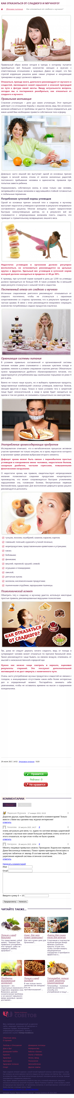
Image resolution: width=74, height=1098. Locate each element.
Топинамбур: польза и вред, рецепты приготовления (58, 984)
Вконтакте (25, 805)
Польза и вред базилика (8, 940)
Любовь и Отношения (12, 1049)
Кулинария (7, 1065)
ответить (7, 822)
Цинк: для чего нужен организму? (33, 940)
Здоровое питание (14, 9)
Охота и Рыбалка (35, 1058)
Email (5, 870)
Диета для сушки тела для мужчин (56, 940)
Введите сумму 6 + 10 (13, 899)
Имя (5, 866)
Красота (6, 1058)
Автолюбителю (34, 1068)
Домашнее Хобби (10, 1055)
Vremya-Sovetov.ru (25, 1037)
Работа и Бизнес (35, 1055)
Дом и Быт (7, 1052)
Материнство (33, 1052)
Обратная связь (9, 1042)
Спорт (5, 1071)
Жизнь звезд (33, 1062)
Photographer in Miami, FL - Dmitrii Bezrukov (20, 1093)
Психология (33, 1065)
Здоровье (7, 1062)
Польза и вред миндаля (31, 983)
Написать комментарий (14, 863)
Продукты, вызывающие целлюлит (8, 984)
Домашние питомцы (36, 1049)
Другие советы (34, 1071)
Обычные (9, 805)
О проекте (7, 1044)
